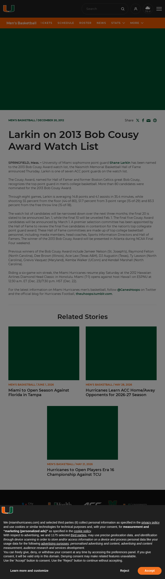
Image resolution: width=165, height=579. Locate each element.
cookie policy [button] (82, 531)
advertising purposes (55, 543)
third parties (78, 535)
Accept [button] (150, 570)
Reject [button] (124, 570)
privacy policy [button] (150, 522)
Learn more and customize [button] (29, 570)
